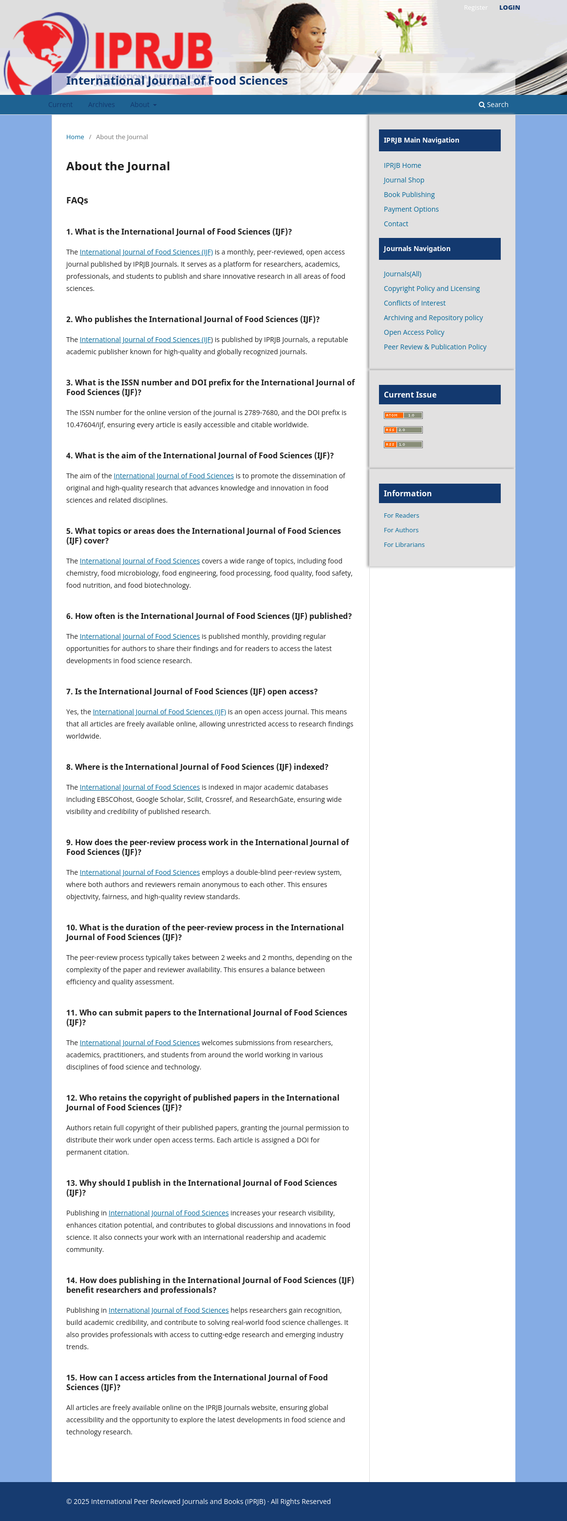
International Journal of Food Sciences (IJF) (146, 251)
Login (509, 7)
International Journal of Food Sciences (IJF (145, 339)
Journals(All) (402, 273)
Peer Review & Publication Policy (435, 346)
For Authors (401, 529)
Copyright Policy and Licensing (432, 288)
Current (60, 104)
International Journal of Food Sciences (177, 80)
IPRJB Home (402, 165)
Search (494, 104)
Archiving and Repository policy (433, 317)
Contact (396, 223)
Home (75, 136)
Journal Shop (404, 179)
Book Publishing (409, 194)
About (141, 104)
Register (476, 7)
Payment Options (411, 209)
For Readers (401, 515)
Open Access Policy (414, 332)
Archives (101, 104)
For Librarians (404, 544)
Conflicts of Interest (415, 303)
